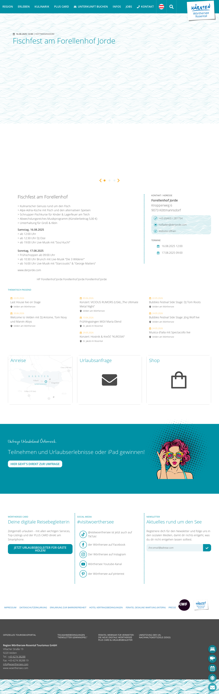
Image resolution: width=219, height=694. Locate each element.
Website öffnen (165, 231)
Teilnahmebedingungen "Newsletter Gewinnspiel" (72, 636)
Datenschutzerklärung (33, 607)
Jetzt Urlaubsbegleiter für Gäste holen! (40, 548)
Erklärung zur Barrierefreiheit (68, 607)
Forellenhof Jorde (74, 279)
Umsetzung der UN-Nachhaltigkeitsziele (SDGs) (154, 636)
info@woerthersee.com (15, 664)
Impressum (10, 607)
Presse (172, 607)
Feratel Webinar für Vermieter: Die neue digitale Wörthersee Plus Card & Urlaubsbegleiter (116, 637)
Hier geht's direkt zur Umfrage (35, 464)
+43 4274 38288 (16, 656)
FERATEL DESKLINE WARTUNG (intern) (146, 607)
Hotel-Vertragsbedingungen (106, 607)
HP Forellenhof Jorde (50, 279)
